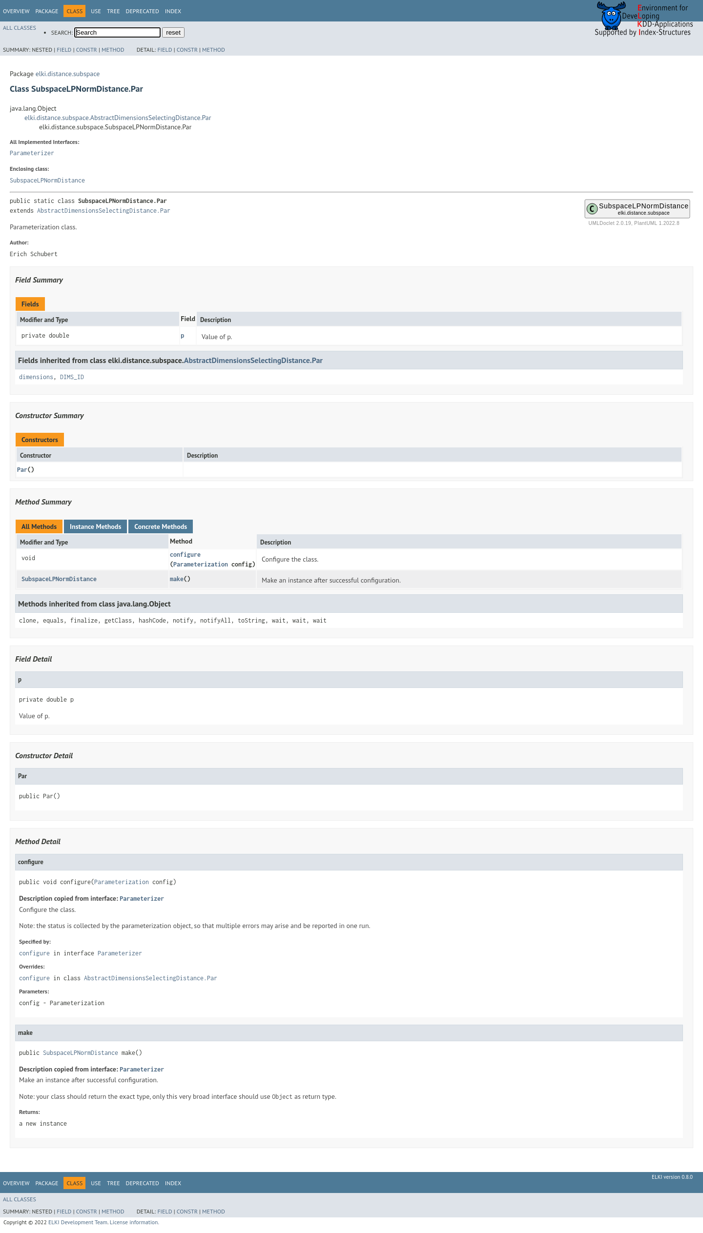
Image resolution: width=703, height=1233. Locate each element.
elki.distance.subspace (68, 73)
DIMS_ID (72, 377)
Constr (86, 49)
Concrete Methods (160, 526)
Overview (16, 11)
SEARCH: (62, 32)
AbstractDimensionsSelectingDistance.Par (103, 210)
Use (96, 11)
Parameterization (200, 564)
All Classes (19, 27)
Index (173, 11)
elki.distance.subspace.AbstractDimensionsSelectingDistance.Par (117, 117)
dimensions (36, 377)
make (177, 579)
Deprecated (142, 11)
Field (64, 49)
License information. (134, 1222)
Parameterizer (32, 153)
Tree (113, 11)
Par (22, 469)
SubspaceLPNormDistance (47, 180)
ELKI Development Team (77, 1222)
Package (46, 11)
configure (185, 554)
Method (113, 49)
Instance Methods (95, 526)
